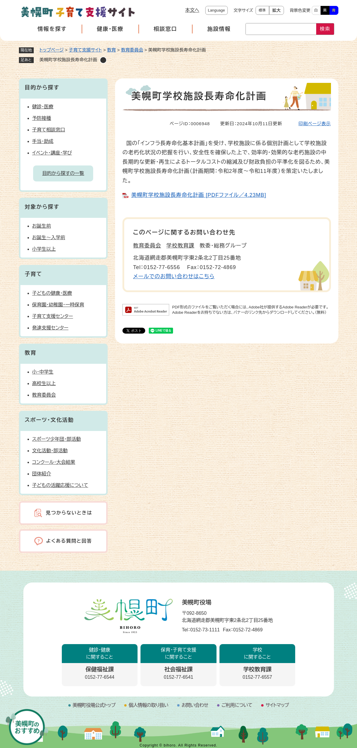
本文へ (192, 10)
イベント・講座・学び (52, 152)
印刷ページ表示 (314, 123)
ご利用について (237, 705)
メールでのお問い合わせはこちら (173, 276)
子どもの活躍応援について (60, 485)
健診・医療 (43, 106)
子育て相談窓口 (48, 129)
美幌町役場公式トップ (94, 705)
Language (216, 10)
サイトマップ (277, 705)
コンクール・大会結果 (53, 462)
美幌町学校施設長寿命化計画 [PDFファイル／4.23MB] (198, 195)
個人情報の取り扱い (148, 705)
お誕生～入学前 (48, 237)
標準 (262, 10)
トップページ (52, 49)
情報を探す (52, 29)
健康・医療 (110, 29)
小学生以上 (44, 249)
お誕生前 (41, 226)
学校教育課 (181, 246)
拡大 (276, 10)
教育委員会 (132, 49)
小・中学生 (43, 371)
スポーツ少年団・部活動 (56, 439)
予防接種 (41, 118)
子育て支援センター (52, 316)
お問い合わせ (195, 705)
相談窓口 (165, 29)
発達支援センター (50, 327)
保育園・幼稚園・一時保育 (58, 304)
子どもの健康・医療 (52, 293)
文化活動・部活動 (50, 450)
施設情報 (219, 29)
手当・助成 (43, 141)
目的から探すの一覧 (63, 173)
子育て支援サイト (85, 49)
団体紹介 (41, 473)
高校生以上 (44, 383)
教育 (111, 49)
